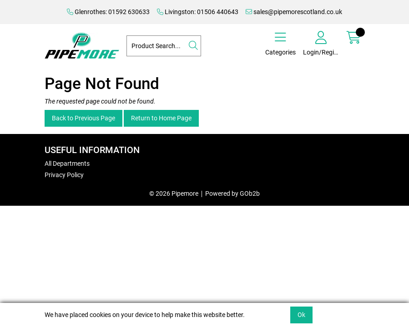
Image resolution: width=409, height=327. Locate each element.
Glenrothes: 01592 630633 (108, 11)
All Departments (67, 163)
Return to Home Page (161, 118)
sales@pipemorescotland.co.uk (294, 11)
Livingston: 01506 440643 (197, 11)
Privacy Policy (64, 174)
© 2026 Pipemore (173, 193)
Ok (301, 314)
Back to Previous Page (83, 118)
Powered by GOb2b (232, 193)
